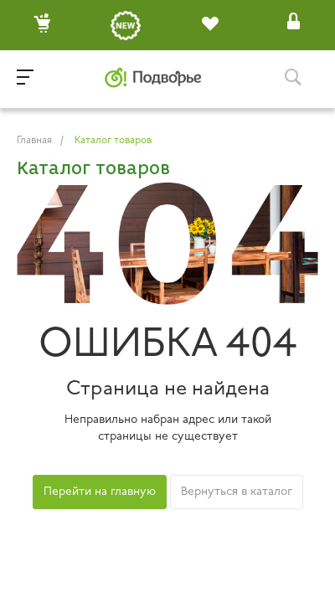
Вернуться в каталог (236, 492)
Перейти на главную (100, 492)
